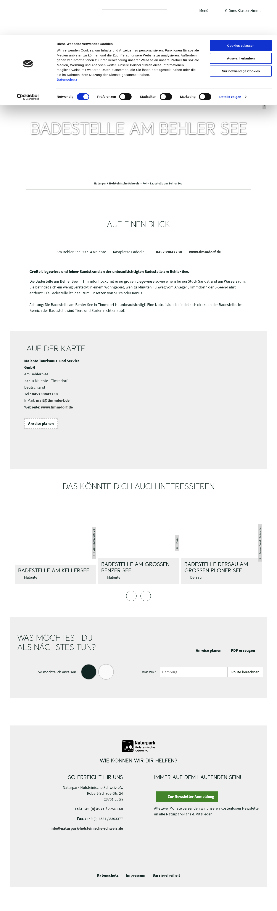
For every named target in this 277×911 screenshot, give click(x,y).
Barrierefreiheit (166, 875)
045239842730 (169, 251)
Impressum (135, 875)
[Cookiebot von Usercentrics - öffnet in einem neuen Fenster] (28, 62)
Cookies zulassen (240, 11)
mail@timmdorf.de (52, 400)
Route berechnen (245, 671)
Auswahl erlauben (241, 23)
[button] (41, 423)
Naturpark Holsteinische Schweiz (117, 183)
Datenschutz (108, 875)
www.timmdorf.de (205, 251)
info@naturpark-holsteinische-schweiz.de (86, 828)
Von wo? (149, 671)
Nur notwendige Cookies (241, 36)
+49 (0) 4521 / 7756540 (103, 808)
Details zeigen (230, 62)
